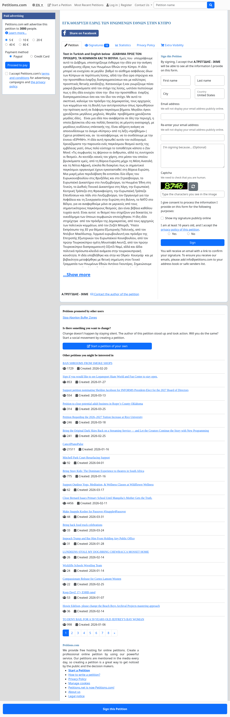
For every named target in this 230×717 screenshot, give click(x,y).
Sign (193, 243)
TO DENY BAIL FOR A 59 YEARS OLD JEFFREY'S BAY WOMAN (103, 619)
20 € (39, 40)
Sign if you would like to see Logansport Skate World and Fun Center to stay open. (110, 376)
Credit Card (41, 56)
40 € (12, 45)
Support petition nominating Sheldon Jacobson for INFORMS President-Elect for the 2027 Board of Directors (125, 390)
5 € (11, 40)
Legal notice (76, 696)
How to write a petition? (84, 675)
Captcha (166, 173)
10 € (26, 40)
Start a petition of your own (107, 346)
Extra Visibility (172, 45)
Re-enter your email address (180, 125)
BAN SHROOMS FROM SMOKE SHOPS (87, 363)
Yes (174, 234)
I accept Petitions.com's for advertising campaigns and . (29, 80)
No (193, 234)
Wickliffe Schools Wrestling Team (82, 565)
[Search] (180, 5)
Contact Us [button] (142, 5)
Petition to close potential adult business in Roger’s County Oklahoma (103, 403)
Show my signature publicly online (188, 218)
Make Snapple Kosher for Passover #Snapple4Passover (94, 511)
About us (74, 692)
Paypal (18, 56)
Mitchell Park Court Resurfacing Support (86, 457)
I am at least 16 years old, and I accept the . (189, 227)
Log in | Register (119, 5)
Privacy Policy (146, 45)
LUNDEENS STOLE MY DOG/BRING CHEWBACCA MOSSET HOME (106, 551)
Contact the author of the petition (114, 294)
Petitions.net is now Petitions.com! (91, 688)
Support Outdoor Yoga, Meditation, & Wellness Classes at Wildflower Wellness (108, 484)
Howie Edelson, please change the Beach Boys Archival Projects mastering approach (111, 605)
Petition (72, 45)
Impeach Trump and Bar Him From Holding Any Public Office (99, 538)
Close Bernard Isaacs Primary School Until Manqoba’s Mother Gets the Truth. (107, 497)
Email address (170, 104)
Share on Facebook (79, 33)
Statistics (123, 45)
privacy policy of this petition (180, 230)
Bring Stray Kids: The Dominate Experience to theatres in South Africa (103, 470)
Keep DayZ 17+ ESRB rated (79, 592)
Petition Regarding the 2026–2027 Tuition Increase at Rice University (103, 417)
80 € (26, 45)
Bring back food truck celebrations (82, 524)
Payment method (16, 52)
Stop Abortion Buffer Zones (80, 317)
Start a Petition (59, 5)
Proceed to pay (17, 65)
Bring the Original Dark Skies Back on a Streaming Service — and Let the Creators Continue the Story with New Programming (136, 430)
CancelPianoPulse (73, 444)
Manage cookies (79, 683)
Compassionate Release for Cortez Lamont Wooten (92, 578)
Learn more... (16, 33)
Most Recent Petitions (88, 5)
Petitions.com (14, 4)
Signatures (97, 45)
